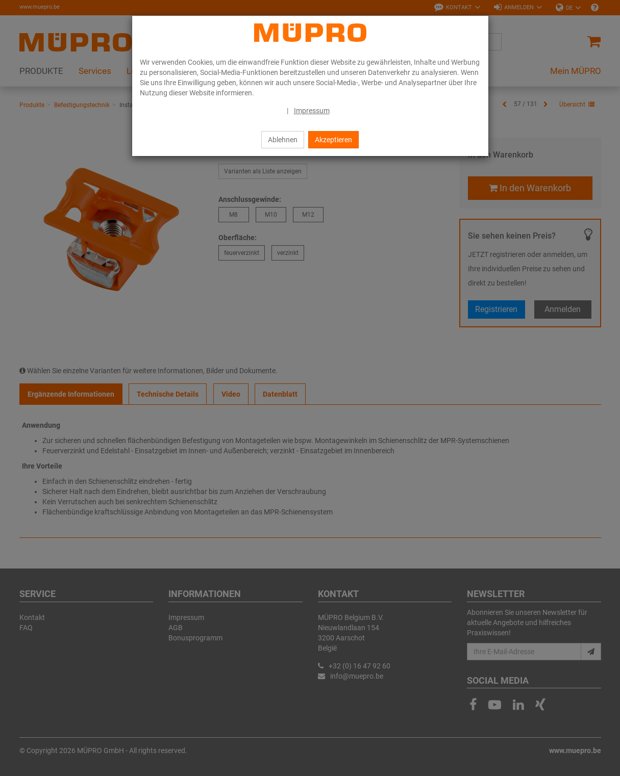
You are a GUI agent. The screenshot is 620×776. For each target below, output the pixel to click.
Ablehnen (282, 140)
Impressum (312, 111)
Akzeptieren (333, 140)
